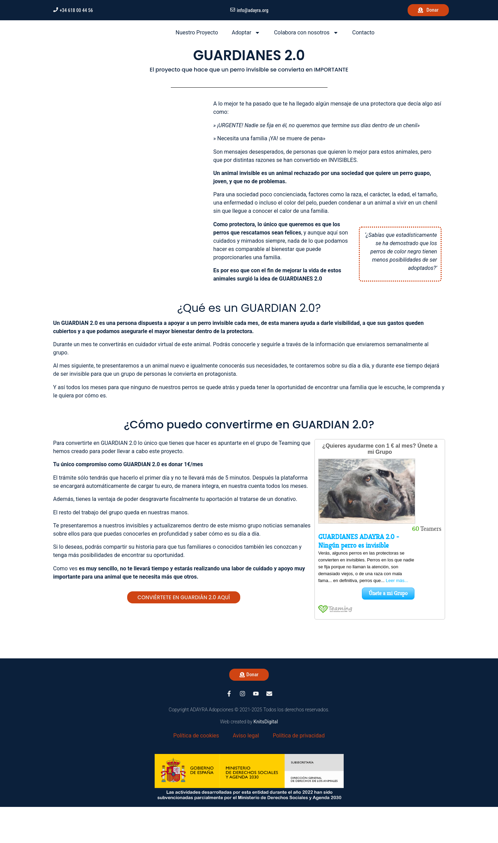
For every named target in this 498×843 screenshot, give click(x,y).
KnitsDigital (266, 757)
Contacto (363, 50)
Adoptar (246, 50)
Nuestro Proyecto (197, 50)
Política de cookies (196, 771)
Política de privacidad (299, 771)
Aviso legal (246, 771)
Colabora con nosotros (306, 50)
